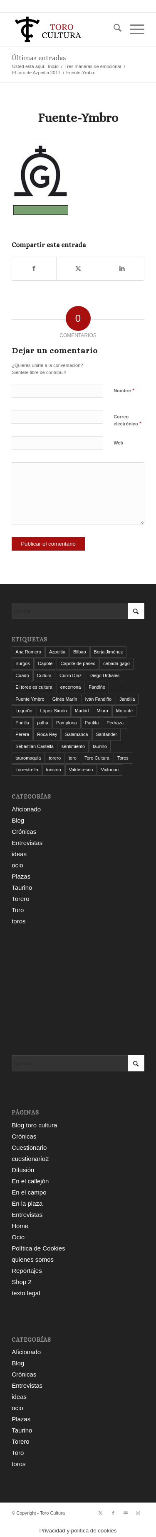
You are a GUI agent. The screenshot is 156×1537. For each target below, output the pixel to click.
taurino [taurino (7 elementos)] (100, 746)
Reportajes (27, 1270)
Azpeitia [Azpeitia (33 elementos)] (57, 651)
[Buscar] (113, 29)
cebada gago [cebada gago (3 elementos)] (116, 663)
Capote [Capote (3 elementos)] (45, 663)
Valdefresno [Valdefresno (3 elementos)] (81, 769)
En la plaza (27, 1203)
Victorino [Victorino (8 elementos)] (110, 769)
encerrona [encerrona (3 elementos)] (70, 687)
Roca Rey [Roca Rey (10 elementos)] (47, 734)
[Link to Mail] (125, 1513)
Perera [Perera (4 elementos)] (22, 734)
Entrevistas (27, 842)
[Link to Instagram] (138, 1513)
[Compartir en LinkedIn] (122, 268)
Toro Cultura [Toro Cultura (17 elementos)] (96, 757)
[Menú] (132, 29)
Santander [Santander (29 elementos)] (106, 734)
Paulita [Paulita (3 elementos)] (92, 722)
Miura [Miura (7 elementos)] (102, 710)
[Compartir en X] (78, 268)
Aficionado (26, 809)
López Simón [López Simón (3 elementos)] (53, 710)
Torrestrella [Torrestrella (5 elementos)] (26, 769)
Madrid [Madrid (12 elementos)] (82, 710)
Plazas (21, 876)
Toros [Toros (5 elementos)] (123, 757)
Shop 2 (22, 1281)
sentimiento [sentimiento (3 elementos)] (73, 746)
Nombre (124, 390)
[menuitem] (113, 29)
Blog (18, 820)
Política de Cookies (38, 1248)
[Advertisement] (78, 991)
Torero (21, 898)
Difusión (23, 1169)
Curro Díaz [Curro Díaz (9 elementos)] (70, 675)
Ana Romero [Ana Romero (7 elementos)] (28, 651)
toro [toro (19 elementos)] (73, 757)
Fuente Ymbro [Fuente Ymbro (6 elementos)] (30, 699)
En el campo (29, 1192)
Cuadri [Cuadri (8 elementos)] (22, 675)
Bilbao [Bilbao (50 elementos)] (79, 651)
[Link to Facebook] (113, 1513)
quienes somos (33, 1259)
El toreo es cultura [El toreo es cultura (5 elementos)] (33, 687)
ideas (19, 853)
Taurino (22, 887)
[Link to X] (100, 1513)
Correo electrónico (127, 420)
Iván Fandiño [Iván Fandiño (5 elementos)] (98, 699)
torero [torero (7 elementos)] (55, 757)
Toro (18, 909)
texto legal (26, 1293)
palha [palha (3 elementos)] (42, 722)
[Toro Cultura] (65, 29)
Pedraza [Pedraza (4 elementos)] (115, 722)
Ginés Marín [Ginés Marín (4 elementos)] (64, 699)
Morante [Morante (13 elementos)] (124, 710)
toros (18, 921)
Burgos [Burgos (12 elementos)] (22, 663)
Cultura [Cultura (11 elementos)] (44, 675)
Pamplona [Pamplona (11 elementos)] (66, 722)
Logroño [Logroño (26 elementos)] (23, 710)
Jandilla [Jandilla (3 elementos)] (127, 699)
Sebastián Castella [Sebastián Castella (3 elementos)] (34, 746)
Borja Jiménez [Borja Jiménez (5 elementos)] (108, 651)
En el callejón (30, 1181)
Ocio (18, 1237)
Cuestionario (29, 1147)
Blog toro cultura (34, 1125)
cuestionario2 (30, 1158)
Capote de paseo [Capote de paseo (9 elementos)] (77, 663)
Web (118, 442)
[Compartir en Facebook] (34, 268)
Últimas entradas (39, 58)
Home (20, 1225)
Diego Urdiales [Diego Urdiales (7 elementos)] (104, 675)
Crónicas (24, 831)
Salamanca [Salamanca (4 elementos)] (76, 734)
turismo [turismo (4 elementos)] (53, 769)
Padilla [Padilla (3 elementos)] (22, 722)
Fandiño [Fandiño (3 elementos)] (97, 687)
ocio (17, 865)
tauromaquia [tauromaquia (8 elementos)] (28, 757)
